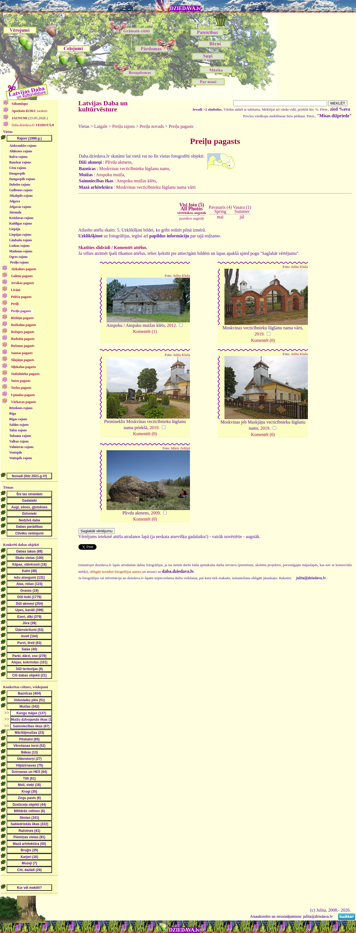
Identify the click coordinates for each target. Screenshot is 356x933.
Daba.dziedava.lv (32, 125)
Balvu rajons (18, 157)
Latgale (101, 126)
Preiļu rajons (19, 262)
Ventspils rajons (20, 458)
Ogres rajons (18, 257)
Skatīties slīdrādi (94, 247)
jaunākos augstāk (191, 218)
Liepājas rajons (20, 235)
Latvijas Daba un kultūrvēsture (103, 106)
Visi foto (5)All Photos (191, 208)
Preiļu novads (152, 126)
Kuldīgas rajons (20, 223)
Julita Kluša (181, 276)
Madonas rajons (20, 251)
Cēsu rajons (17, 168)
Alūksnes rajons (20, 151)
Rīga (12, 414)
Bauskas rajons (20, 162)
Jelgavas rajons (20, 207)
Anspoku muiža (110, 174)
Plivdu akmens (118, 162)
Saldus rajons (19, 425)
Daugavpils (17, 173)
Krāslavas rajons (21, 218)
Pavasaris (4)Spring (220, 209)
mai (220, 217)
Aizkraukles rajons (22, 146)
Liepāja (14, 229)
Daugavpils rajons (22, 179)
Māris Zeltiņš (180, 448)
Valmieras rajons (21, 447)
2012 (171, 325)
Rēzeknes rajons (21, 408)
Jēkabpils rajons (21, 196)
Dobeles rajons (19, 184)
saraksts (29, 111)
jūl (242, 217)
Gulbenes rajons (21, 190)
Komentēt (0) (263, 340)
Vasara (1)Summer (242, 209)
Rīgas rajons (18, 419)
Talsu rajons (18, 430)
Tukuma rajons (20, 436)
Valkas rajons (19, 441)
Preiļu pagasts (181, 126)
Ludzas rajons (19, 246)
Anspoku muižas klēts (136, 180)
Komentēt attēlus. (130, 247)
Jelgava (14, 201)
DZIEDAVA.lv (185, 8)
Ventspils (15, 452)
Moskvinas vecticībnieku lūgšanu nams (134, 168)
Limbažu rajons (20, 240)
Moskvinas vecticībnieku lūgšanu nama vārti (156, 187)
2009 (155, 513)
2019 (258, 334)
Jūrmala (15, 212)
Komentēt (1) (145, 331)
